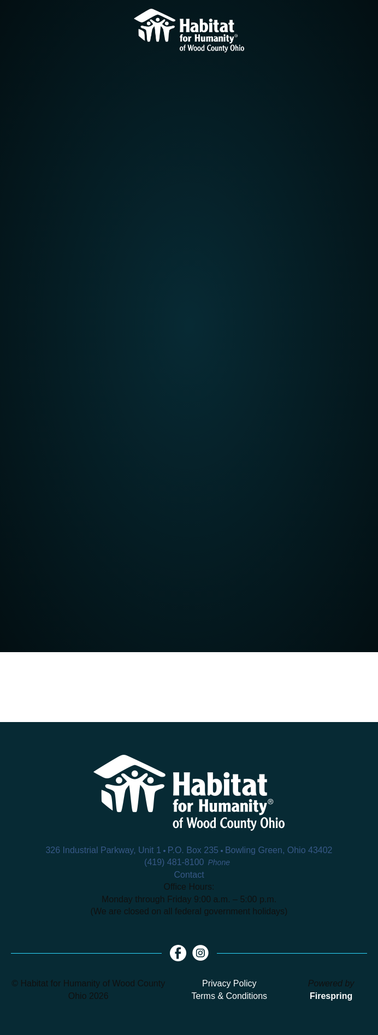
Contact (189, 874)
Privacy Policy (229, 983)
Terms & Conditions (229, 996)
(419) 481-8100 (174, 862)
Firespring (331, 996)
